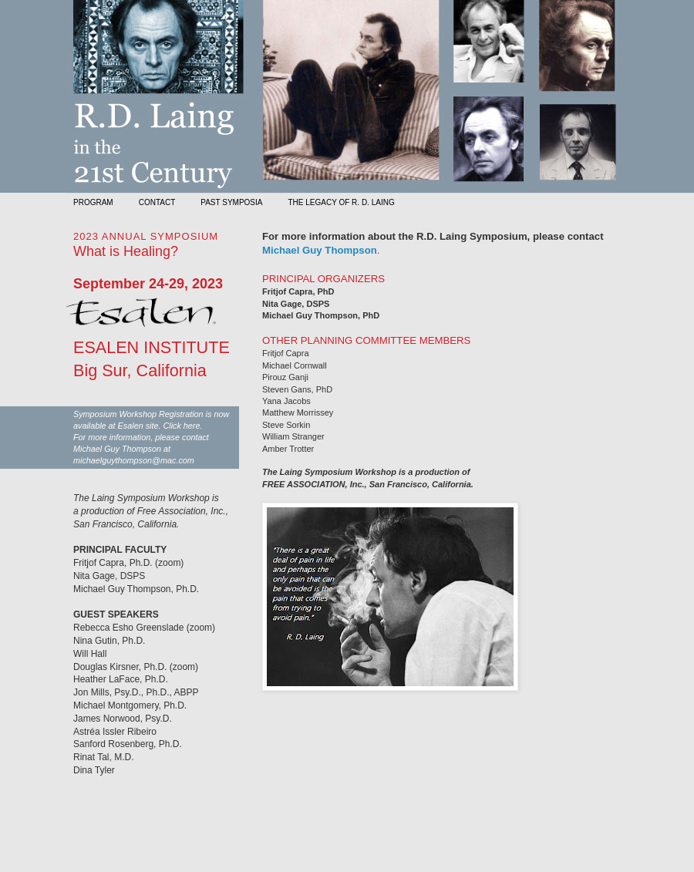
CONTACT (157, 202)
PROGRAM (93, 202)
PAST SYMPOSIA (231, 202)
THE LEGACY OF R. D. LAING (341, 202)
